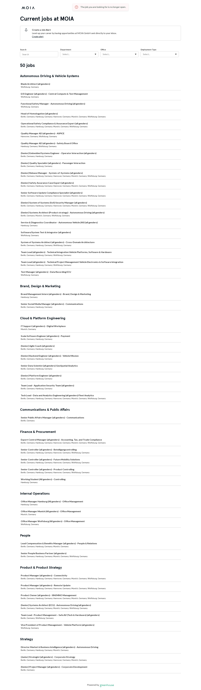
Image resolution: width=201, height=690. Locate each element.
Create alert (37, 36)
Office (103, 49)
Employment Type (148, 49)
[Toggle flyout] (95, 54)
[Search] (39, 54)
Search (23, 49)
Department (65, 49)
